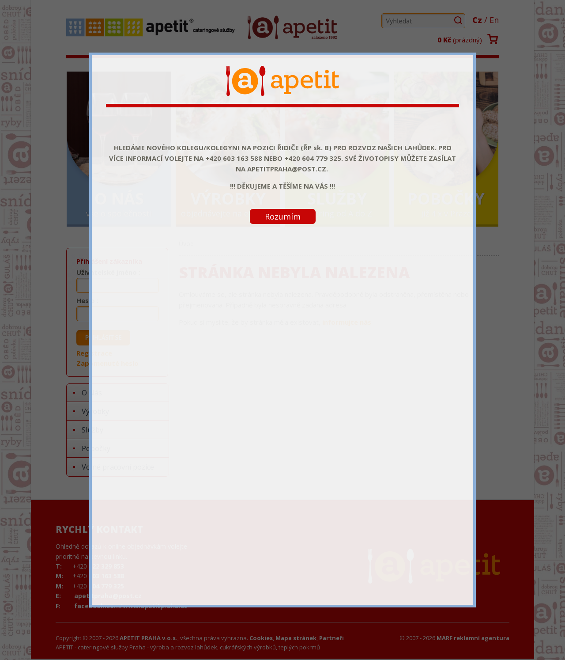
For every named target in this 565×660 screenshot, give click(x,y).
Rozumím (283, 216)
